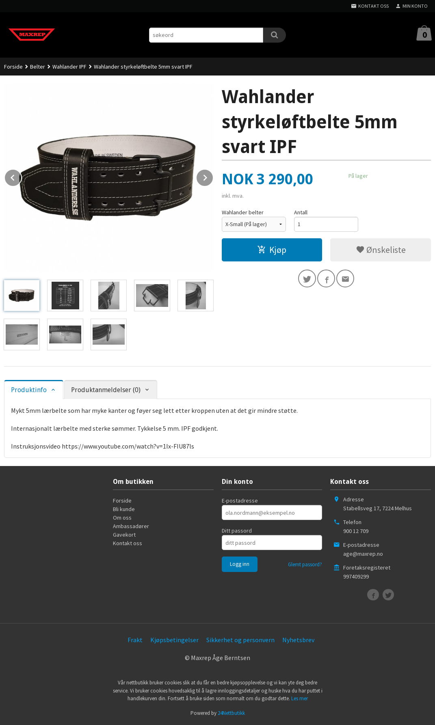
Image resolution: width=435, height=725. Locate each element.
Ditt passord (237, 530)
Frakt (135, 640)
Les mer (299, 698)
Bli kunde (124, 509)
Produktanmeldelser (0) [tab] (106, 390)
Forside (13, 66)
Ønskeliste (381, 249)
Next (213, 176)
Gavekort (124, 534)
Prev (21, 176)
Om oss (122, 517)
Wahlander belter (243, 212)
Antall (300, 212)
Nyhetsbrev (298, 640)
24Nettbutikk (231, 713)
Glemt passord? (305, 564)
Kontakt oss (127, 543)
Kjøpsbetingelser (174, 640)
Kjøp (271, 249)
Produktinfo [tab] (29, 390)
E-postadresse (240, 500)
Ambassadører (131, 526)
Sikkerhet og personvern (240, 640)
